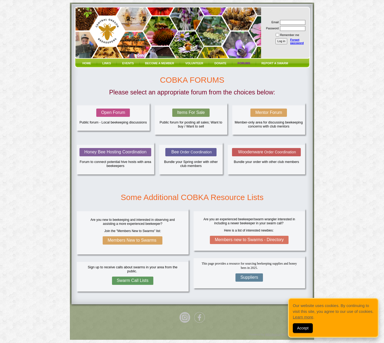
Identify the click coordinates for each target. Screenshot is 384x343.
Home (86, 63)
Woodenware (266, 152)
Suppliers (249, 277)
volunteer (194, 63)
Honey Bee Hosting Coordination (115, 152)
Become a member (159, 63)
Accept (303, 328)
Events (128, 63)
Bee (191, 152)
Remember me (289, 35)
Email (274, 22)
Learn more (303, 317)
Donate (220, 63)
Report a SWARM (274, 63)
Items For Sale (191, 112)
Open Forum (113, 112)
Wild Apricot (272, 334)
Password (271, 28)
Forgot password (297, 41)
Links (106, 63)
